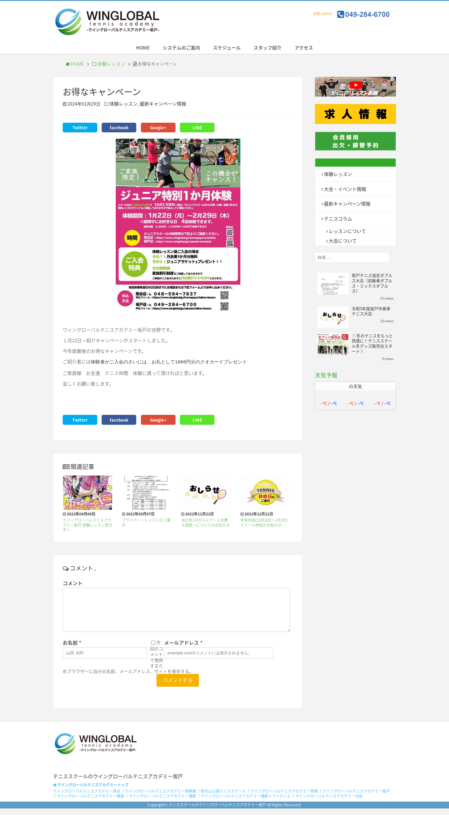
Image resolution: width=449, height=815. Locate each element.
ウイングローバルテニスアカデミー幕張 (90, 802)
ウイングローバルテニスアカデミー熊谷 (86, 798)
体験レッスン (106, 67)
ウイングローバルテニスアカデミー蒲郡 (162, 802)
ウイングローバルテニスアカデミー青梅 (284, 798)
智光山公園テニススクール (223, 798)
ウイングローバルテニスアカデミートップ (90, 791)
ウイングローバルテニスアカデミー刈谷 (329, 802)
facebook (119, 129)
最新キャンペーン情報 (159, 106)
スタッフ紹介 (273, 49)
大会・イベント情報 (343, 190)
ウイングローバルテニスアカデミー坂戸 (356, 798)
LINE (197, 129)
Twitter (80, 129)
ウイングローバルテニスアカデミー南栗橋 (160, 798)
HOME (131, 49)
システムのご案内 (176, 49)
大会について (342, 241)
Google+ (158, 129)
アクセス (315, 49)
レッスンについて (346, 231)
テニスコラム (337, 219)
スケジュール (227, 49)
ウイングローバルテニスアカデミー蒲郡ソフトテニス (246, 802)
